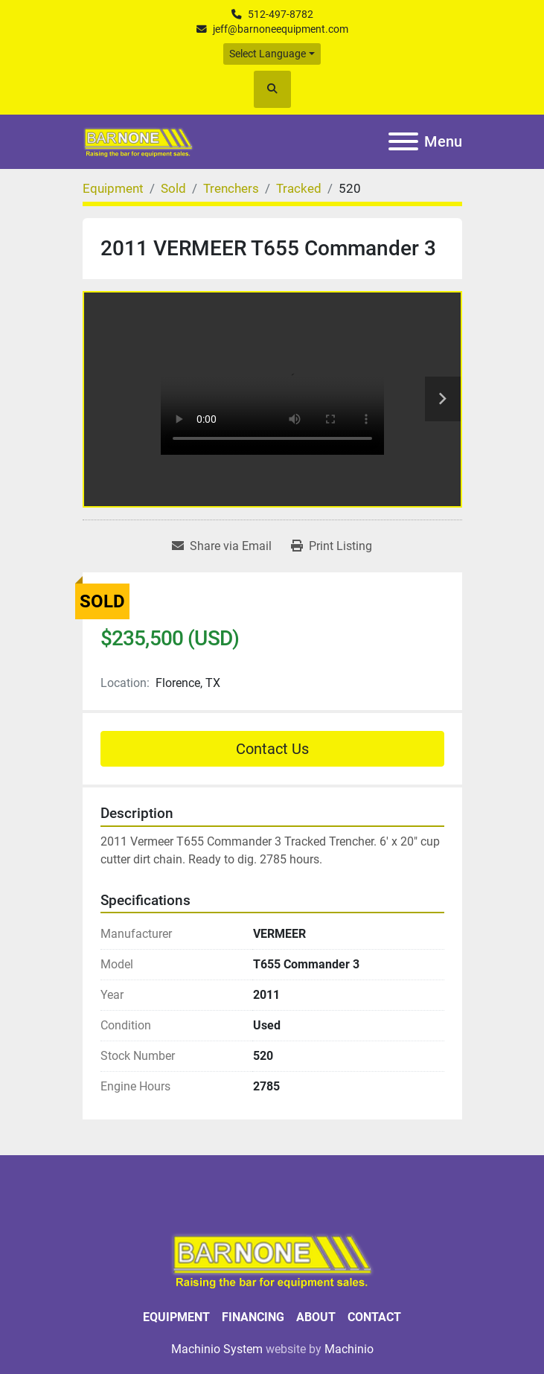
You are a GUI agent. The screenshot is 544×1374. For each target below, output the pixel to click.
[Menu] (403, 141)
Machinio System (217, 1349)
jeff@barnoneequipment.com (280, 29)
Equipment (176, 1317)
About (316, 1317)
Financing (253, 1317)
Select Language (267, 54)
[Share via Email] (221, 546)
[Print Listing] (331, 546)
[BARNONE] (272, 1259)
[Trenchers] (231, 188)
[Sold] (173, 188)
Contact (374, 1317)
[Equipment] (113, 188)
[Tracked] (298, 188)
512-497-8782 (280, 14)
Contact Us (272, 749)
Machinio (349, 1349)
